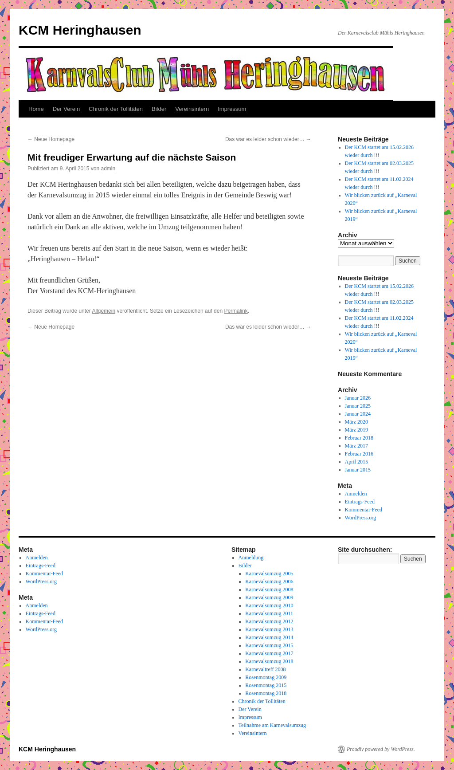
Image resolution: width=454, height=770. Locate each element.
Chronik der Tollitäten (116, 109)
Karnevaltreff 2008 (265, 669)
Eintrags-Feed (360, 502)
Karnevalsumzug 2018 (269, 661)
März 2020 (356, 422)
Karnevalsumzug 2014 (269, 637)
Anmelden (356, 494)
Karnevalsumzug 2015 (269, 645)
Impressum (232, 109)
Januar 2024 (358, 414)
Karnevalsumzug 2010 (269, 605)
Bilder (159, 109)
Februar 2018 (359, 438)
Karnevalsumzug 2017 (269, 653)
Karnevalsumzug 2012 (269, 621)
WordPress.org (360, 518)
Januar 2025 (358, 406)
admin (108, 168)
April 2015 (356, 462)
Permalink (235, 311)
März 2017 (356, 446)
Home (36, 109)
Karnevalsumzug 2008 (269, 589)
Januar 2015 (358, 470)
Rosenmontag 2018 (265, 693)
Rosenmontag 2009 (265, 677)
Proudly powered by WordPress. (381, 749)
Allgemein (103, 311)
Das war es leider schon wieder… (268, 139)
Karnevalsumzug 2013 (269, 629)
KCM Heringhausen (80, 30)
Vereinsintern (192, 109)
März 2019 (356, 430)
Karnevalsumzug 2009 (269, 597)
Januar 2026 (358, 398)
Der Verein (66, 109)
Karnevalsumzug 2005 (269, 573)
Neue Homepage (50, 139)
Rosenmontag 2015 (265, 685)
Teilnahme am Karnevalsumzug (272, 725)
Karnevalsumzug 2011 (269, 613)
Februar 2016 (359, 454)
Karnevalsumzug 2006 (269, 581)
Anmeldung (251, 557)
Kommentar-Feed (363, 510)
